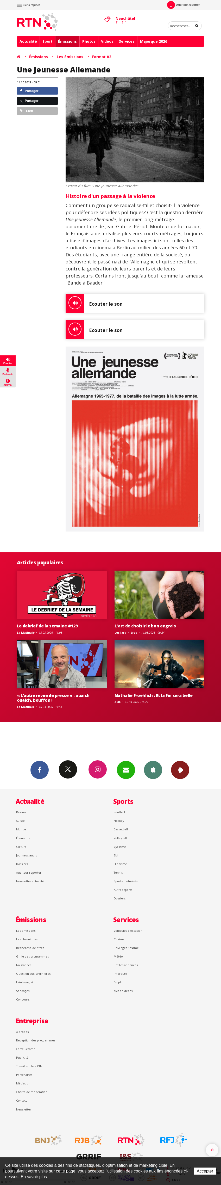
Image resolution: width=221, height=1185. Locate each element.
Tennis (118, 872)
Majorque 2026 (153, 41)
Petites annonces (126, 965)
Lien (26, 111)
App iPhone (153, 770)
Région (21, 812)
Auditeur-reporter (183, 5)
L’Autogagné (24, 982)
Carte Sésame (25, 1049)
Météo (118, 956)
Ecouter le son (94, 303)
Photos (89, 41)
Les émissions (70, 56)
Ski (116, 855)
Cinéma (119, 939)
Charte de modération (31, 1092)
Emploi (118, 982)
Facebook (39, 770)
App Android (180, 770)
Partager (29, 91)
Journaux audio (26, 855)
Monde (21, 829)
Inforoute (120, 973)
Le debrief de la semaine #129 (47, 626)
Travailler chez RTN (29, 1066)
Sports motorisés (125, 881)
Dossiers (22, 864)
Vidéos (107, 41)
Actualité (28, 41)
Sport (47, 41)
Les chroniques (26, 939)
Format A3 (101, 56)
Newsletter (23, 1109)
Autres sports (123, 889)
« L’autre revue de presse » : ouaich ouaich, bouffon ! (53, 698)
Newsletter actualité (30, 881)
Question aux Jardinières (33, 973)
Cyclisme (120, 846)
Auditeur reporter (28, 872)
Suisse (20, 820)
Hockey (119, 820)
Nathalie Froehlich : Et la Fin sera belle (154, 695)
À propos (22, 1031)
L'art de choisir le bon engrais (145, 626)
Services (127, 41)
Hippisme (120, 864)
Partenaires (24, 1074)
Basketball (121, 829)
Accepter (205, 1171)
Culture (21, 846)
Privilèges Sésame (126, 947)
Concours (22, 999)
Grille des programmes (32, 956)
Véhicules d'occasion (128, 930)
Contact (21, 1100)
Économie (23, 838)
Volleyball (120, 838)
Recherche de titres (30, 947)
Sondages (22, 990)
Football (119, 812)
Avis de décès (123, 990)
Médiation (23, 1083)
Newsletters (126, 770)
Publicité (22, 1057)
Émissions (67, 41)
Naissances (23, 965)
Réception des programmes (35, 1040)
